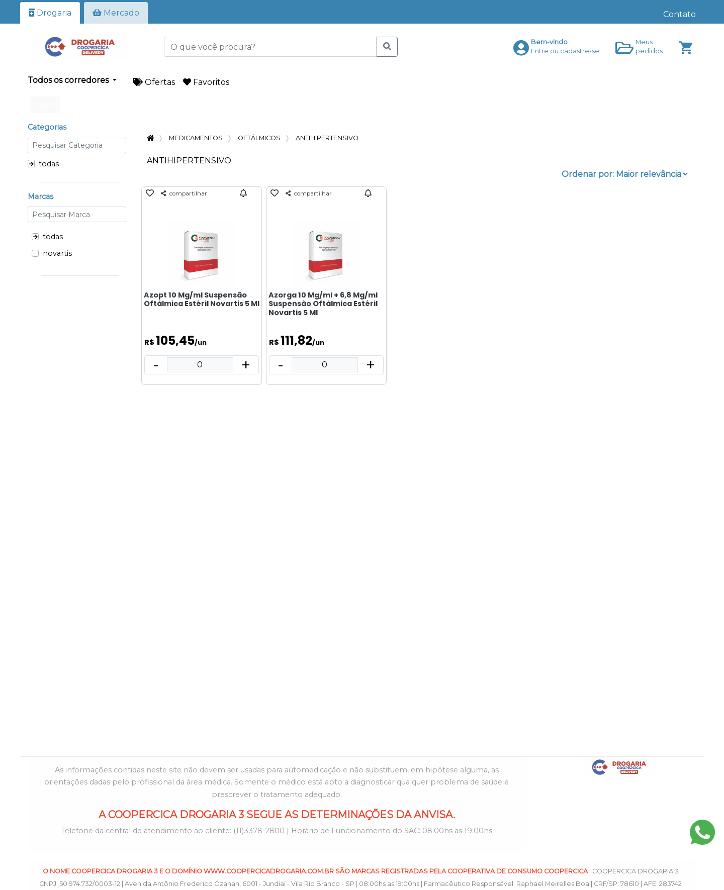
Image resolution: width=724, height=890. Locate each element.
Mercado (116, 13)
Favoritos (206, 82)
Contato (679, 14)
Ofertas (154, 82)
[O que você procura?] (270, 47)
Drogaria (50, 13)
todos (45, 104)
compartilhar (184, 193)
